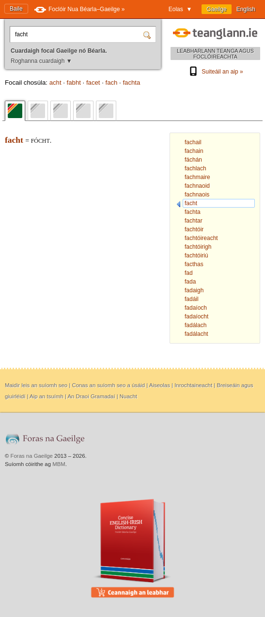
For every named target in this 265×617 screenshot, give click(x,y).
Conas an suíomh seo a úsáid (108, 385)
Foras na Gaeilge (32, 456)
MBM (58, 464)
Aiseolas (159, 385)
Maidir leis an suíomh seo (36, 385)
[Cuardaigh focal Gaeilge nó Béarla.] (77, 34)
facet (93, 82)
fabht (74, 82)
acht (55, 82)
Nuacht (128, 396)
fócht (40, 140)
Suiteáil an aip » (215, 71)
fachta (131, 82)
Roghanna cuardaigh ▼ (41, 61)
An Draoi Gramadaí (91, 396)
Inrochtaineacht (193, 385)
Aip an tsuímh (46, 396)
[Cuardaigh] (148, 34)
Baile (16, 8)
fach (112, 82)
